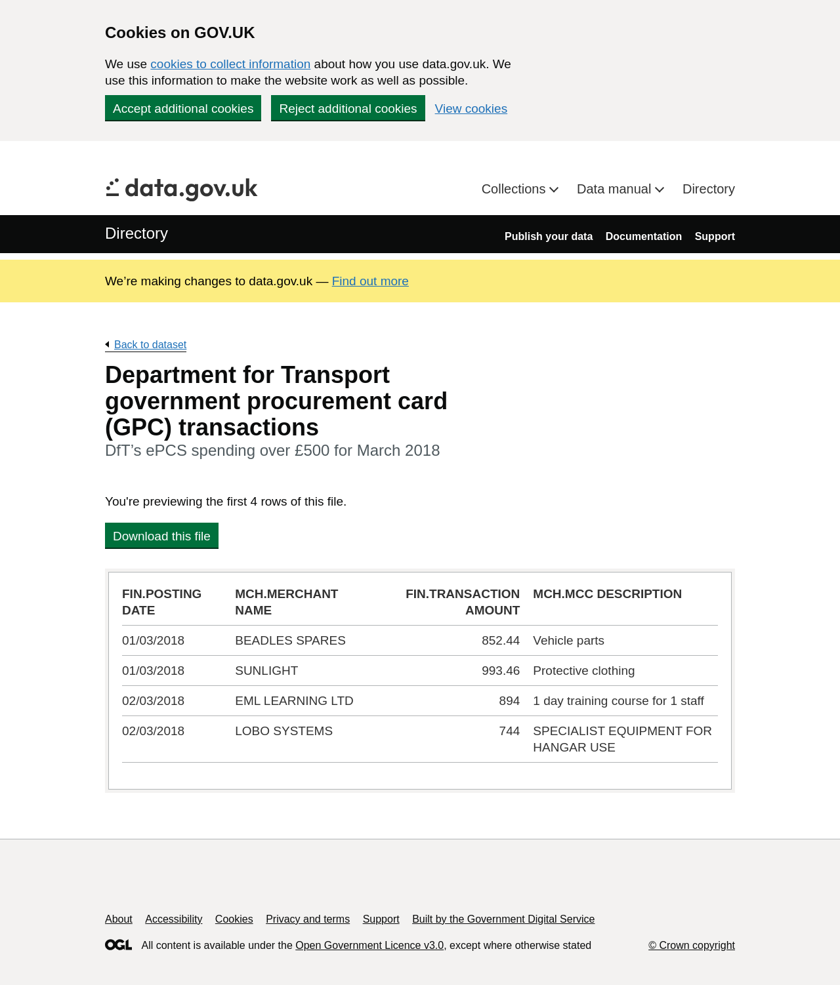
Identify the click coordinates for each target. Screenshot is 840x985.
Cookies (234, 919)
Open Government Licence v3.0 (369, 945)
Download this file (162, 536)
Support (715, 236)
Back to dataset (150, 344)
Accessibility (173, 919)
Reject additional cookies (348, 108)
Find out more (370, 281)
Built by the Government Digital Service (503, 919)
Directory (708, 189)
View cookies (471, 108)
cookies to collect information (230, 64)
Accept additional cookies (183, 108)
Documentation (644, 236)
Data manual (616, 189)
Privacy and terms (308, 919)
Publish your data (549, 236)
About (119, 919)
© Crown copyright (691, 945)
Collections (515, 189)
